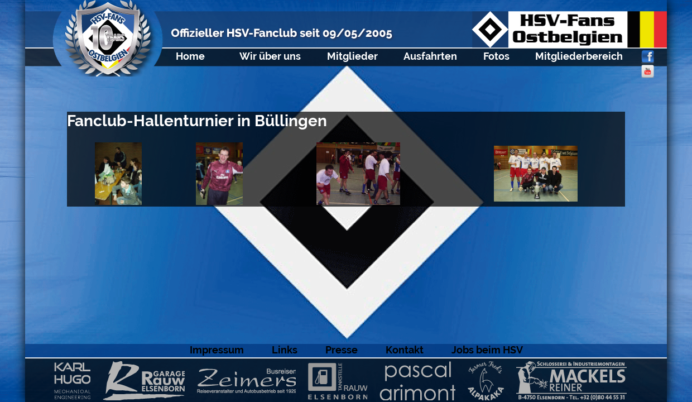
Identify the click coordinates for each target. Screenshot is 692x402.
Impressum (217, 350)
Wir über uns (270, 56)
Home (190, 56)
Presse (341, 350)
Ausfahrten (430, 56)
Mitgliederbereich (579, 56)
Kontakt (405, 350)
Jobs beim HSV (487, 350)
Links (284, 350)
